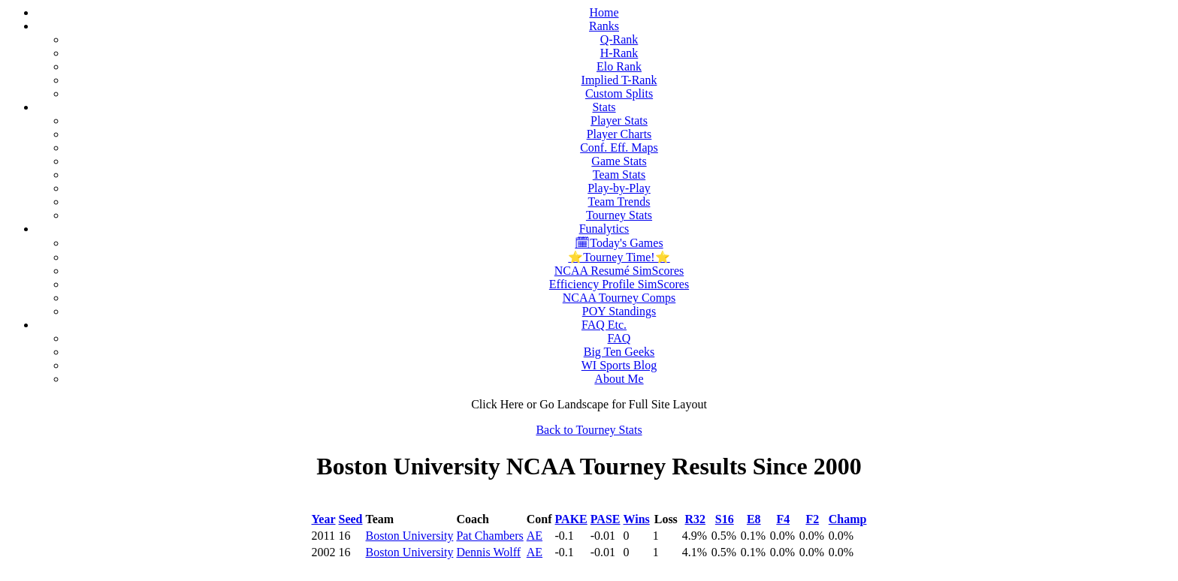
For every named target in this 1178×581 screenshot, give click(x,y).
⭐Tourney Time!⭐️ (618, 257)
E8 (754, 519)
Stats (603, 107)
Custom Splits (619, 93)
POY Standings (619, 311)
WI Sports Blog (619, 365)
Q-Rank (619, 39)
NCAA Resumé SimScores (619, 270)
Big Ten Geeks (619, 351)
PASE (606, 519)
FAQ (619, 338)
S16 (724, 519)
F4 (783, 519)
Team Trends (619, 201)
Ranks (604, 26)
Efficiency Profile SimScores (619, 284)
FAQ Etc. (604, 324)
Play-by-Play (619, 188)
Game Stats (618, 161)
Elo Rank (619, 66)
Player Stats (619, 120)
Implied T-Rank (619, 80)
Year (324, 519)
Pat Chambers (489, 535)
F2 (812, 519)
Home (603, 12)
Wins (637, 519)
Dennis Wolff (488, 552)
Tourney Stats (619, 215)
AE (534, 535)
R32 (695, 519)
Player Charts (619, 134)
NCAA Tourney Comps (619, 297)
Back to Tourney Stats (589, 429)
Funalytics (604, 228)
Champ (848, 519)
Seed (351, 519)
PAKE (571, 519)
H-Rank (619, 53)
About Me (618, 378)
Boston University (410, 535)
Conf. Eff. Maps (619, 147)
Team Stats (619, 174)
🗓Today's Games (619, 242)
